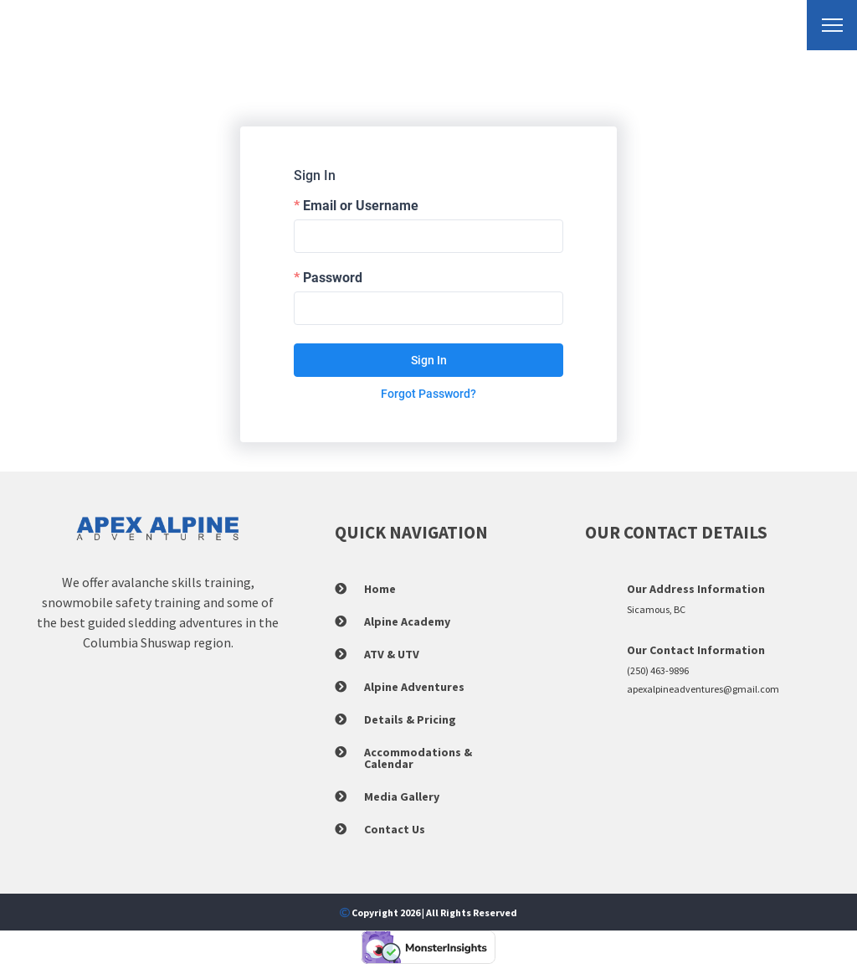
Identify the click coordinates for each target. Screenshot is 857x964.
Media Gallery (401, 796)
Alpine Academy (407, 621)
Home (380, 588)
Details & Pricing (410, 719)
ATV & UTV (391, 654)
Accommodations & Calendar (418, 758)
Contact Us (394, 829)
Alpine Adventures (414, 686)
